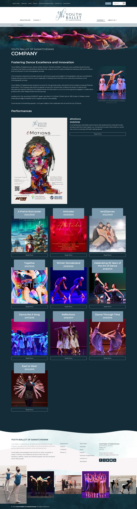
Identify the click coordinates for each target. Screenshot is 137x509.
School (36, 20)
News (30, 3)
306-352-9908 (108, 453)
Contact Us (58, 3)
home (13, 25)
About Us (111, 20)
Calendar (24, 3)
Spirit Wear (16, 3)
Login (108, 3)
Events (35, 3)
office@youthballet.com (110, 455)
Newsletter (66, 3)
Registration (25, 20)
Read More (98, 134)
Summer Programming (46, 3)
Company (100, 20)
